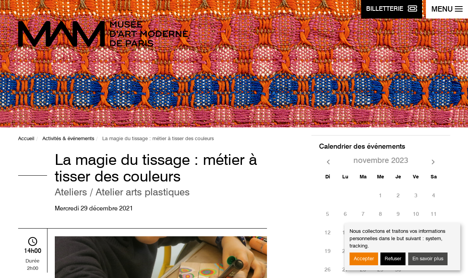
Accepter (364, 258)
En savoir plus (427, 258)
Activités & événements (68, 138)
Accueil (26, 138)
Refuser (393, 258)
